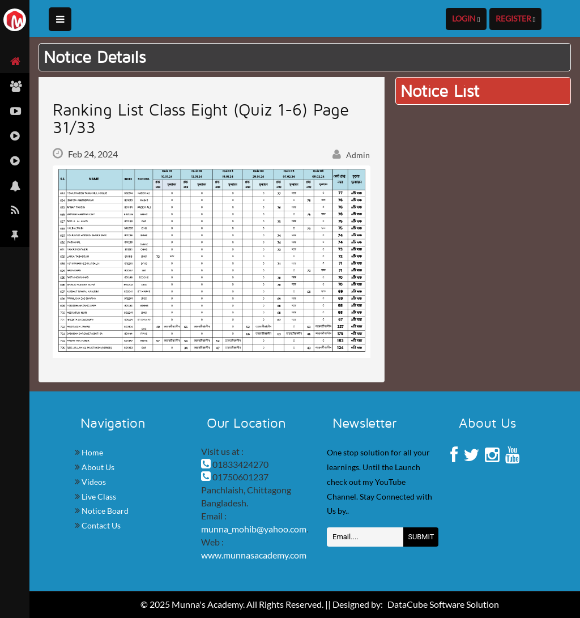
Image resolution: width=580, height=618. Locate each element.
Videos (93, 482)
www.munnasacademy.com (253, 554)
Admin (351, 155)
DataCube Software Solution (443, 604)
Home (91, 452)
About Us (97, 467)
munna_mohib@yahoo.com (253, 528)
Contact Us (100, 525)
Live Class (98, 496)
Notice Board (104, 510)
